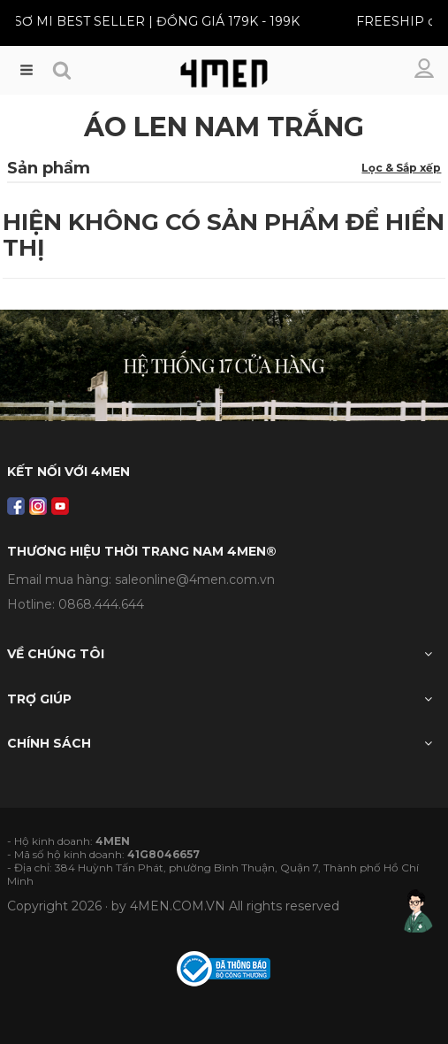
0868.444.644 (101, 604)
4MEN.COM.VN (177, 906)
